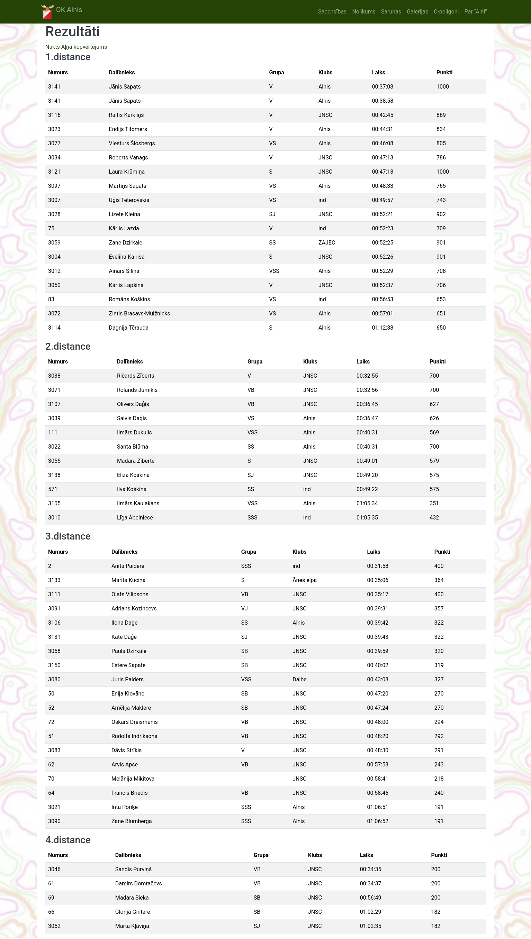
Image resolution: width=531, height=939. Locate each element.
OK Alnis (61, 11)
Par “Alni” (475, 11)
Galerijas (417, 11)
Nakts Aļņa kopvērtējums (76, 47)
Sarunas (391, 11)
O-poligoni (446, 11)
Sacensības (332, 11)
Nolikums (364, 11)
